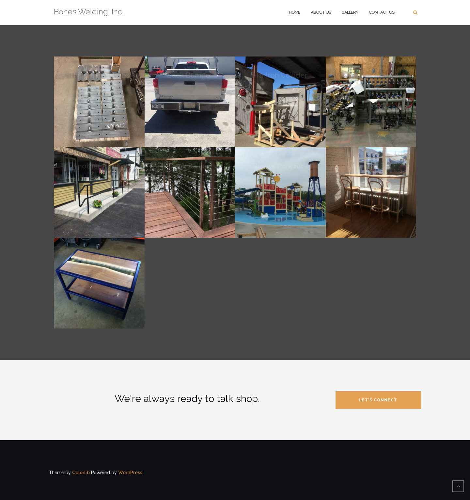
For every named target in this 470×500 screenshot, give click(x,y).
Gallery (349, 12)
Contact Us (381, 12)
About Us (321, 12)
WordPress (130, 472)
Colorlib (81, 472)
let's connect (378, 400)
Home (294, 12)
